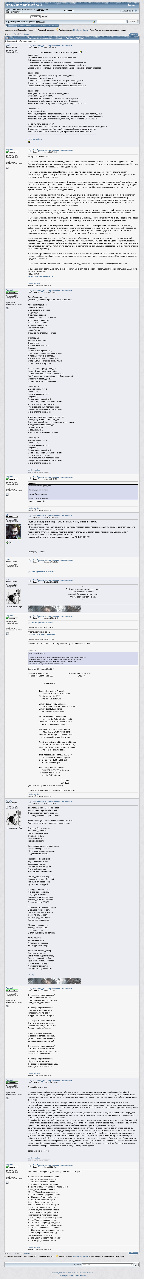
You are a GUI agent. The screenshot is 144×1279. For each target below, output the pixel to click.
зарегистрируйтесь (14, 12)
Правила (36, 25)
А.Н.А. (9, 579)
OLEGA (31, 975)
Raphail (9, 149)
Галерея (132, 5)
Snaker (85, 30)
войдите (40, 9)
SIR (7, 515)
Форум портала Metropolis (15, 30)
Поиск (28, 25)
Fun (59, 30)
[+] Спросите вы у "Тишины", (42, 634)
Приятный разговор (44, 30)
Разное (30, 30)
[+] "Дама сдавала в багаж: (41, 623)
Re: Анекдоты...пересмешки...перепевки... (53, 45)
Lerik (8, 45)
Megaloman (77, 30)
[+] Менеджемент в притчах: (42, 571)
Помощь (21, 25)
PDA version (81, 1276)
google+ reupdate (34, 283)
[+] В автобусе (35, 139)
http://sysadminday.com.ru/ (40, 276)
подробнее (40, 22)
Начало (12, 25)
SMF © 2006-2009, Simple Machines (80, 1273)
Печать (134, 34)
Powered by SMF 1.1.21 (59, 1273)
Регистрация (52, 25)
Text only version (65, 1276)
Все (21, 34)
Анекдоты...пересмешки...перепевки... (110, 30)
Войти (43, 25)
